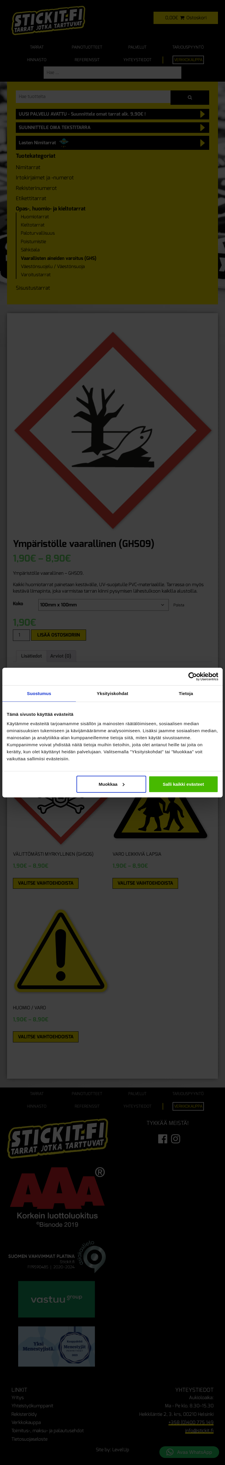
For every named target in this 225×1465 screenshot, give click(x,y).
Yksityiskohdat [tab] (112, 693)
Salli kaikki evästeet (183, 783)
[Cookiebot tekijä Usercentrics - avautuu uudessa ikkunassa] (192, 676)
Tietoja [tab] (186, 693)
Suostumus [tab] (39, 693)
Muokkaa (112, 783)
